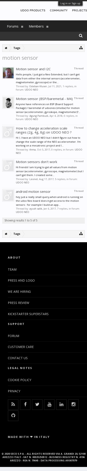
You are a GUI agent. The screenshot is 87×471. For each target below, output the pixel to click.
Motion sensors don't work (36, 161)
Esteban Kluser (38, 86)
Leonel (33, 179)
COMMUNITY (59, 10)
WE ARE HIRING (19, 291)
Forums (13, 26)
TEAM (12, 269)
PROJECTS (79, 10)
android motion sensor (33, 191)
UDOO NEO (31, 89)
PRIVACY (14, 391)
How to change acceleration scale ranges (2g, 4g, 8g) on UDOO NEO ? (44, 130)
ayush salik (35, 208)
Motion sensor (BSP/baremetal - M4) (44, 98)
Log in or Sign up (70, 3)
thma (32, 149)
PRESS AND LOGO (21, 280)
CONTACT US (18, 358)
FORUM (13, 336)
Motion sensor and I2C (33, 69)
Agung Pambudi (38, 115)
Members (36, 26)
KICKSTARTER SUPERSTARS (28, 314)
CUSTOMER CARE (21, 347)
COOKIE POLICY (19, 380)
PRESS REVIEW (18, 303)
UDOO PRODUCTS (32, 10)
